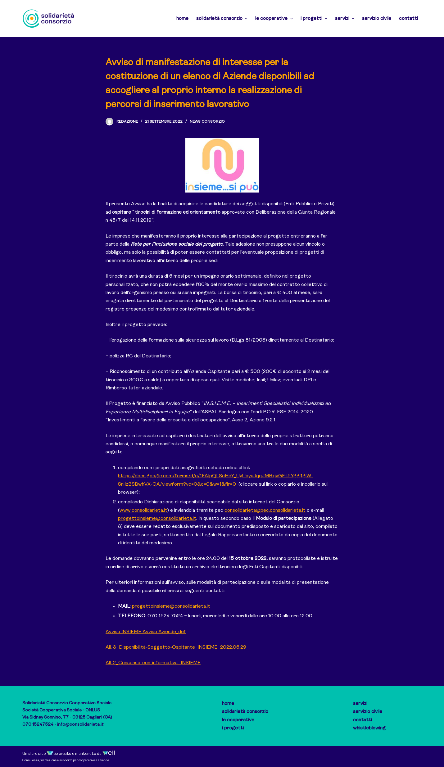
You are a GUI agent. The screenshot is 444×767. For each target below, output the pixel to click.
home (228, 703)
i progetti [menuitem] (315, 18)
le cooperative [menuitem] (274, 18)
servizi (360, 703)
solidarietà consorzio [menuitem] (222, 18)
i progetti (233, 728)
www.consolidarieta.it (143, 510)
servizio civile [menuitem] (376, 18)
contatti (362, 720)
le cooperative (238, 720)
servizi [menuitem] (345, 18)
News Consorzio (207, 122)
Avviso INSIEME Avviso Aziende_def (146, 631)
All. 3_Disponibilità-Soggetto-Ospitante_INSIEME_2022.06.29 (176, 647)
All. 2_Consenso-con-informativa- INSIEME (153, 662)
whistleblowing (369, 728)
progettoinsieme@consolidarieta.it (157, 518)
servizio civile (367, 711)
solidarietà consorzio (245, 711)
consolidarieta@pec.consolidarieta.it (265, 510)
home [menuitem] (182, 18)
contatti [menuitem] (408, 18)
